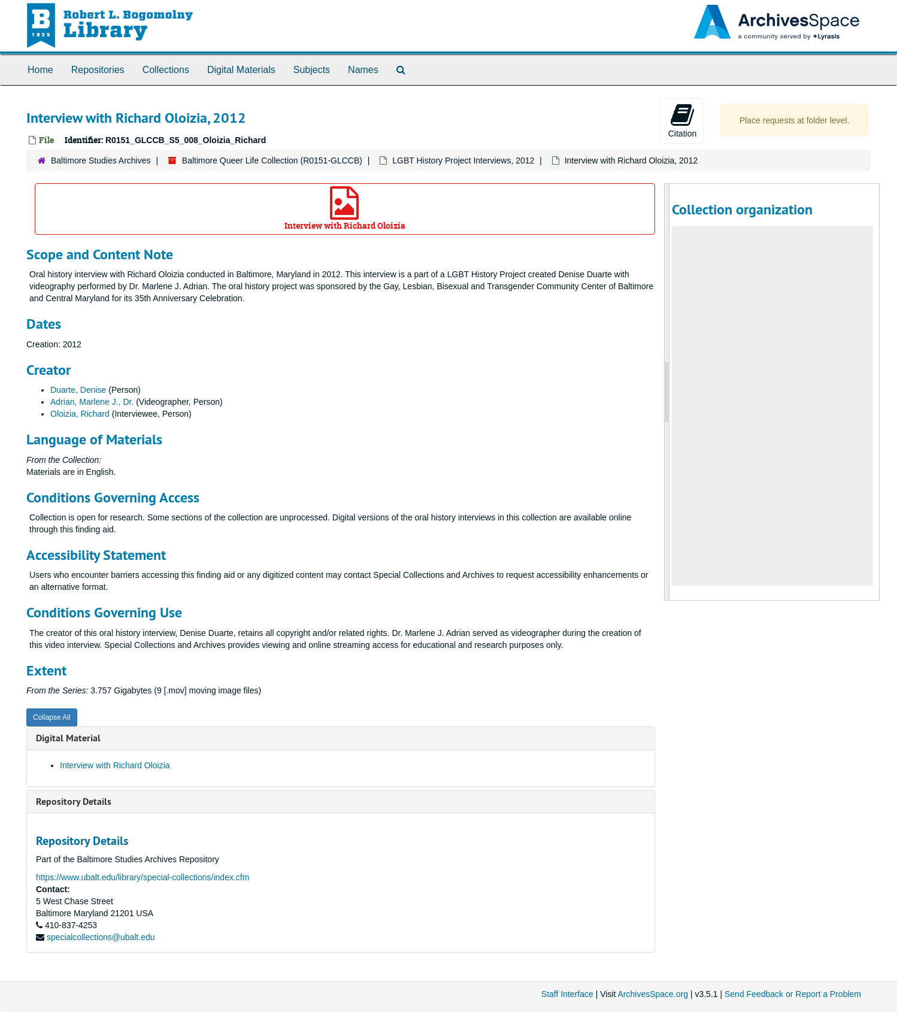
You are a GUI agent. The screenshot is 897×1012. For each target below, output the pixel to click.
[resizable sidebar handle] (667, 392)
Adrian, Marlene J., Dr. (92, 402)
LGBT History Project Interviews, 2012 (463, 160)
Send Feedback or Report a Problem (793, 994)
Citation (682, 120)
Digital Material (68, 738)
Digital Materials (241, 70)
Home (40, 70)
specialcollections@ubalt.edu (101, 937)
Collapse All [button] (52, 717)
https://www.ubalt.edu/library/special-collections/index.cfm (142, 877)
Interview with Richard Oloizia (344, 208)
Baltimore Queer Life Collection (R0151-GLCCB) (272, 160)
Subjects (311, 70)
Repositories (98, 70)
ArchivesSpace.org (652, 994)
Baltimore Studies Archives (101, 160)
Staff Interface (567, 994)
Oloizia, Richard (80, 414)
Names (363, 70)
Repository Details (73, 801)
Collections (166, 70)
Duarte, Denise (78, 390)
